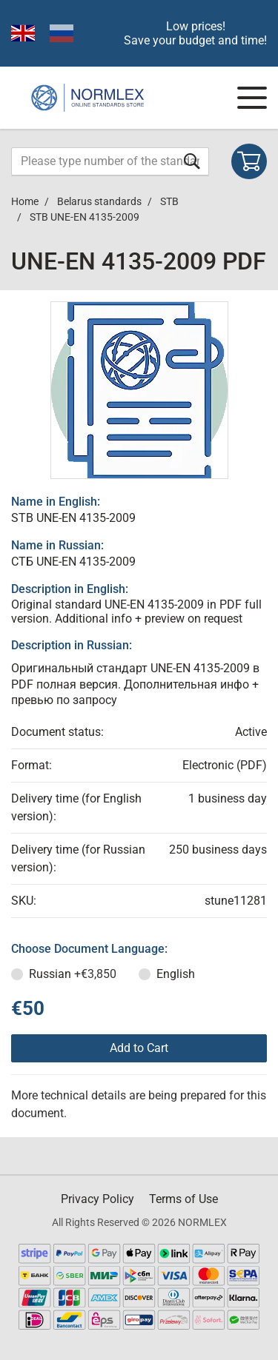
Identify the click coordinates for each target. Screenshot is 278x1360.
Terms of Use (183, 1199)
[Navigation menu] (252, 98)
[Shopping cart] (249, 161)
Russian (72, 974)
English (175, 974)
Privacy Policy (97, 1199)
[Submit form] (192, 161)
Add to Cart (139, 1048)
